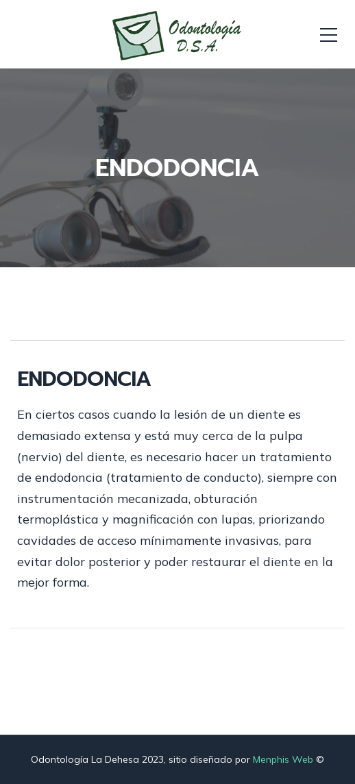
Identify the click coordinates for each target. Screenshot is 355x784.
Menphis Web (283, 759)
